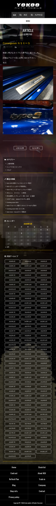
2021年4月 (12, 354)
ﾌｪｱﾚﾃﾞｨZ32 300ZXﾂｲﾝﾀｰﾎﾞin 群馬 (18, 199)
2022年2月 (44, 335)
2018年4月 (12, 410)
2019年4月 (12, 391)
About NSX (42, 473)
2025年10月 (12, 270)
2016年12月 (28, 433)
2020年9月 (28, 363)
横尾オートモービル (28, 6)
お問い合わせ (14, 15)
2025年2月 (44, 280)
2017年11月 (43, 414)
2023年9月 (28, 307)
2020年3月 (28, 372)
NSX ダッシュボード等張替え (16, 186)
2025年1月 (12, 284)
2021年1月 (12, 358)
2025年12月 (28, 266)
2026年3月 (28, 261)
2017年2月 (44, 428)
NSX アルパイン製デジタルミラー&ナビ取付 (21, 205)
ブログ (32, 47)
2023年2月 (44, 317)
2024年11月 (43, 284)
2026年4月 (12, 261)
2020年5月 (44, 368)
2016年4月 (12, 447)
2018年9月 (28, 400)
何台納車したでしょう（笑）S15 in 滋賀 (21, 196)
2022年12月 (28, 321)
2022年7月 (12, 331)
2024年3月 (28, 298)
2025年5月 (44, 275)
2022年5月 (44, 331)
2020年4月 (12, 372)
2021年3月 (28, 354)
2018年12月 (28, 396)
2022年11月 (43, 321)
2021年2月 (44, 354)
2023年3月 (28, 317)
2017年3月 (28, 428)
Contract (13, 473)
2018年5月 (44, 405)
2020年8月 (44, 363)
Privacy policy (14, 497)
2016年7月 (12, 442)
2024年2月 (44, 298)
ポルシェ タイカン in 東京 (16, 193)
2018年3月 (28, 410)
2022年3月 (28, 335)
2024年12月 (28, 284)
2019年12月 (28, 377)
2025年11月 (43, 266)
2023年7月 (12, 312)
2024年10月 (12, 289)
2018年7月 (12, 405)
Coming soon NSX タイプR (15, 209)
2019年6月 (28, 386)
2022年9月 (28, 326)
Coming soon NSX (13, 202)
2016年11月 (43, 433)
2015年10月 (12, 456)
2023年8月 (44, 307)
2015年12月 (28, 451)
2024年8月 (44, 289)
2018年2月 (44, 410)
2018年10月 (12, 400)
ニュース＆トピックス (23, 47)
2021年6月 (28, 349)
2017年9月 (28, 419)
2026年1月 (12, 266)
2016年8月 (44, 437)
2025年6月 (28, 275)
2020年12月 (28, 358)
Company (42, 485)
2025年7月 (12, 275)
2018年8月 (44, 400)
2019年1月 (12, 396)
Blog (14, 485)
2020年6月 (28, 368)
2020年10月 (12, 363)
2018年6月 (28, 405)
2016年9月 (28, 437)
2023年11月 (43, 303)
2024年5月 (44, 294)
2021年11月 (43, 340)
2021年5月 (44, 349)
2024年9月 (28, 289)
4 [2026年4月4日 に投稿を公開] (41, 230)
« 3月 (7, 247)
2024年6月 (28, 294)
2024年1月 (12, 303)
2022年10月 (12, 326)
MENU (28, 21)
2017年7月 (12, 423)
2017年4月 (12, 428)
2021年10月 (12, 345)
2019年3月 (28, 391)
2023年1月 (12, 321)
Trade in (42, 479)
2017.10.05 (9, 47)
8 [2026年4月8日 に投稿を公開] (21, 233)
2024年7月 (12, 294)
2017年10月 (12, 419)
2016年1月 (12, 451)
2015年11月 (43, 451)
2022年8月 (44, 326)
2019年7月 (12, 386)
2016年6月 (28, 442)
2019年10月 (12, 382)
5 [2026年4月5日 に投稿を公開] (47, 230)
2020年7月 (12, 368)
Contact (42, 491)
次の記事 (36, 148)
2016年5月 (44, 442)
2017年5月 (44, 423)
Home (14, 467)
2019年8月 (44, 382)
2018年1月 (12, 414)
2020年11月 (43, 358)
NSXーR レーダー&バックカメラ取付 (19, 189)
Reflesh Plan (14, 479)
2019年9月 (28, 382)
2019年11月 (43, 377)
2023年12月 (28, 303)
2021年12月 (28, 340)
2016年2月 (44, 447)
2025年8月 (44, 270)
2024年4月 (12, 298)
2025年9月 (28, 270)
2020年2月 (44, 372)
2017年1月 (12, 433)
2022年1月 (12, 340)
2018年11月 (43, 396)
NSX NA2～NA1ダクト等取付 (16, 212)
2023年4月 (12, 317)
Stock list (42, 467)
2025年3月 (28, 280)
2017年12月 (28, 414)
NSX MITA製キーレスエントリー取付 (19, 183)
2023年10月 (12, 307)
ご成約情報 (10, 163)
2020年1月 (12, 377)
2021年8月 (44, 345)
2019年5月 (44, 386)
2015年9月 (28, 456)
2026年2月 (44, 261)
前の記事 (20, 148)
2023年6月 (28, 312)
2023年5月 (44, 312)
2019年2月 (44, 391)
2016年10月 (12, 437)
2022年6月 (28, 331)
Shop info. (14, 491)
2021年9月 (28, 345)
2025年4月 (12, 280)
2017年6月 (28, 423)
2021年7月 (12, 349)
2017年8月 (44, 419)
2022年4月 (12, 335)
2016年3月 (28, 447)
